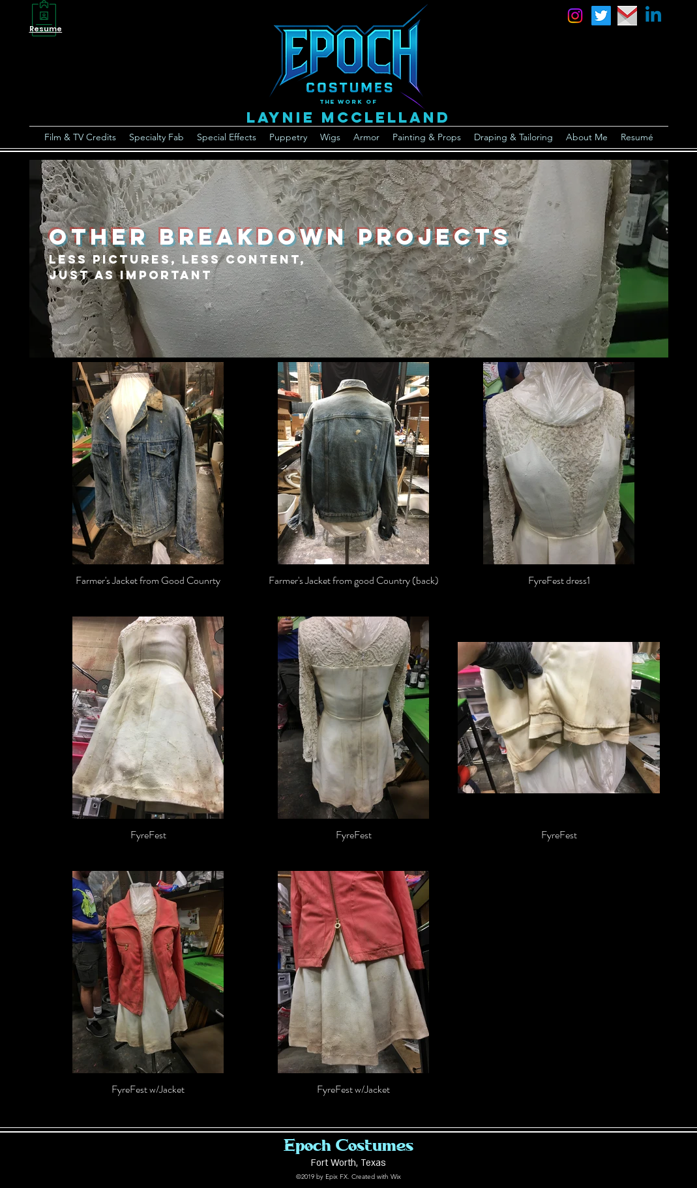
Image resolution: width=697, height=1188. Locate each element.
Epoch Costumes (348, 1145)
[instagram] (575, 15)
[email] (627, 15)
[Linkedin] (653, 15)
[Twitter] (601, 15)
